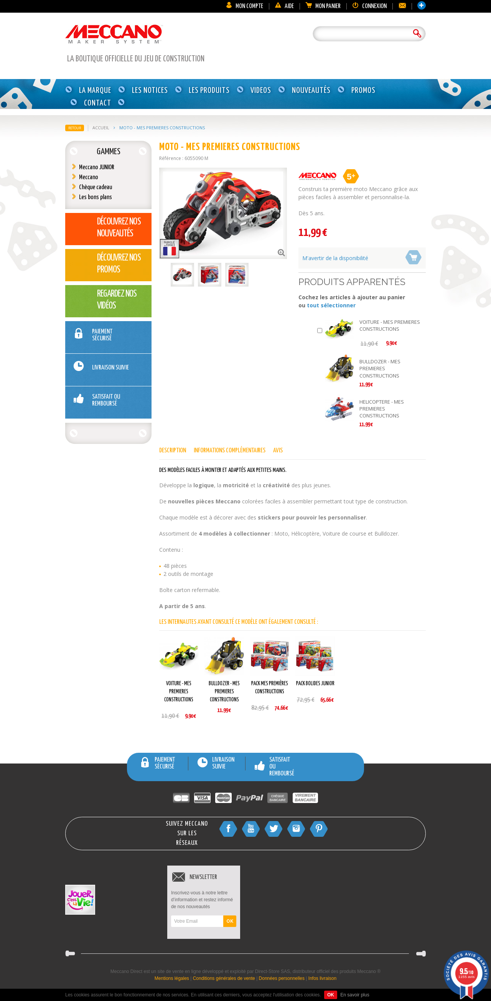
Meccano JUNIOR (96, 167)
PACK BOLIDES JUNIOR (315, 683)
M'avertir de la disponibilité (335, 258)
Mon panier (323, 6)
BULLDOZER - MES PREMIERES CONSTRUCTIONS (379, 368)
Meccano (88, 177)
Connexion (369, 6)
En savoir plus (354, 995)
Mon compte (244, 6)
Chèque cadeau (95, 187)
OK (229, 921)
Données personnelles (282, 978)
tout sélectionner (331, 305)
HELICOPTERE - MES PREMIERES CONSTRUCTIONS (381, 408)
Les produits (209, 90)
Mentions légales (172, 978)
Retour (74, 127)
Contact (97, 103)
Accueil (100, 127)
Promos (363, 90)
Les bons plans (95, 197)
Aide (284, 6)
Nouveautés (311, 90)
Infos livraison (322, 978)
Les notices (150, 90)
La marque (95, 90)
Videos (260, 90)
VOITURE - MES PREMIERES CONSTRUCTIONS (389, 325)
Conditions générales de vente (224, 978)
